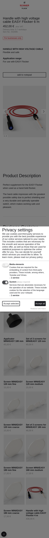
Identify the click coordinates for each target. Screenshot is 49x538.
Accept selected (11, 303)
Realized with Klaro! (38, 308)
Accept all (40, 303)
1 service (14, 277)
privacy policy (35, 257)
